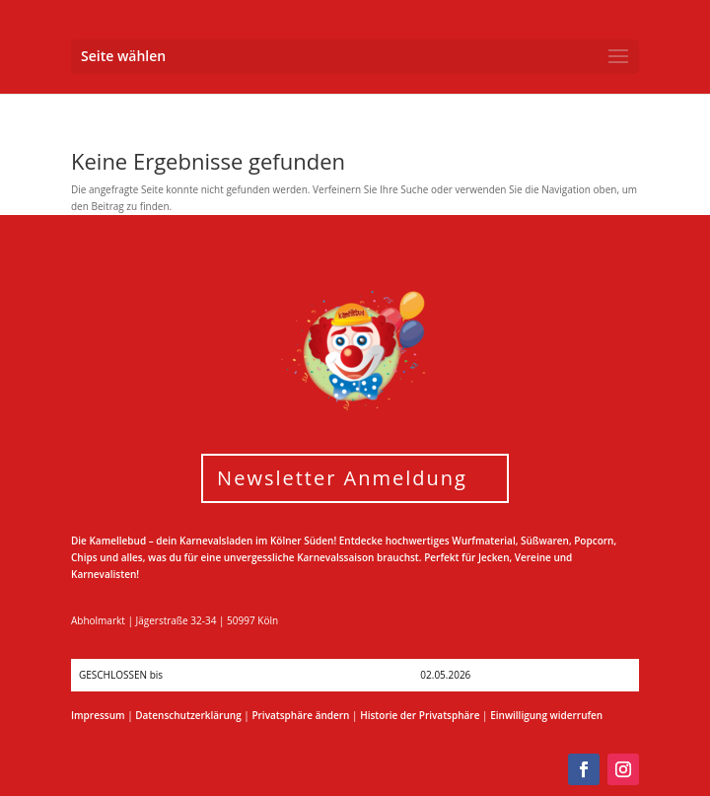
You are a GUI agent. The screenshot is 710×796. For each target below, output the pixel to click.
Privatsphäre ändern (300, 715)
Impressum (98, 715)
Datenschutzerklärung (188, 715)
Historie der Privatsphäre (419, 715)
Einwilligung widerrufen (546, 715)
